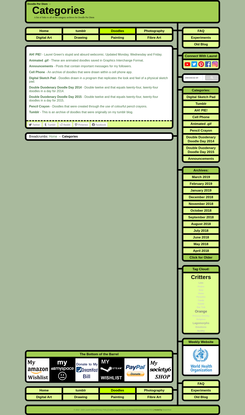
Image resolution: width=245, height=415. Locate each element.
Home (44, 31)
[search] (192, 77)
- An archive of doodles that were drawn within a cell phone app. (80, 72)
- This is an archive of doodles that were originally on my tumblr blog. (81, 112)
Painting (117, 37)
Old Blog (201, 44)
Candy (201, 300)
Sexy (201, 290)
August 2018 (201, 224)
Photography (154, 31)
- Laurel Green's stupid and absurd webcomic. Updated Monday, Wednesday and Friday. (95, 54)
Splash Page (113, 410)
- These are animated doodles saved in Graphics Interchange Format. (86, 60)
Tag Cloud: (200, 269)
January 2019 (201, 190)
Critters (201, 277)
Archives (123, 410)
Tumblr (200, 104)
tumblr (81, 31)
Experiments (201, 37)
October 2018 (201, 210)
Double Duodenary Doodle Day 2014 (201, 139)
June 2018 (201, 237)
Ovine (201, 293)
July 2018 (201, 230)
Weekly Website (201, 342)
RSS (137, 410)
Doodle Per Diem (37, 3)
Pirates (201, 286)
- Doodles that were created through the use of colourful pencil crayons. (88, 106)
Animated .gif (201, 124)
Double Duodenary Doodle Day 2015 (201, 150)
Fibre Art (154, 37)
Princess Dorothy (201, 316)
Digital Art (44, 37)
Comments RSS (146, 410)
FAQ (201, 31)
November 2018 (201, 204)
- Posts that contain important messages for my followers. (80, 66)
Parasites (200, 297)
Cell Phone (201, 117)
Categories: (201, 90)
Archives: (201, 170)
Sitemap (131, 410)
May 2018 (201, 244)
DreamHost (167, 410)
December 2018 (201, 197)
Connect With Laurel (201, 56)
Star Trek (201, 307)
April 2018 (201, 251)
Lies (200, 283)
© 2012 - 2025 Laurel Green (84, 410)
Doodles (117, 31)
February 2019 (201, 184)
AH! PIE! (200, 110)
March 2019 (201, 177)
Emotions (200, 327)
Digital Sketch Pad (200, 97)
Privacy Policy (102, 410)
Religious (201, 319)
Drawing (80, 37)
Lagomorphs (201, 323)
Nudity (201, 331)
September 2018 (201, 217)
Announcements (201, 158)
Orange (201, 311)
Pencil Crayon (201, 130)
